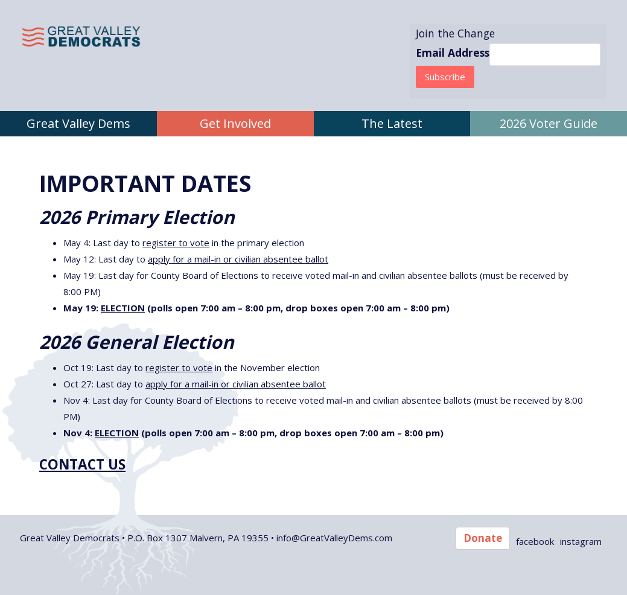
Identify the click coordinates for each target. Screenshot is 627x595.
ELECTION (123, 308)
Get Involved (235, 123)
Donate (482, 538)
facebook (535, 541)
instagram (581, 541)
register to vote (175, 243)
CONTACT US (82, 464)
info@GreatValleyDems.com (334, 538)
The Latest (391, 123)
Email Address (452, 52)
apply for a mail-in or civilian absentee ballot (238, 259)
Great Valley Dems (78, 123)
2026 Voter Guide (548, 123)
